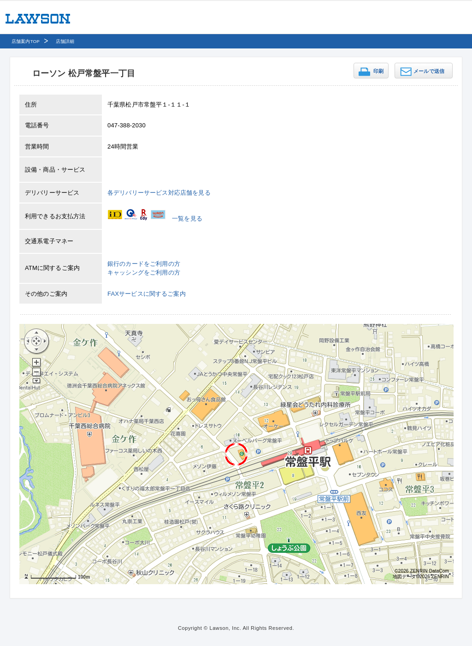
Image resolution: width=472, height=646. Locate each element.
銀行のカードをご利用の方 (143, 263)
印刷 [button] (378, 71)
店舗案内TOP (26, 41)
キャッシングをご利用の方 (143, 272)
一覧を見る (187, 218)
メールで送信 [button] (428, 71)
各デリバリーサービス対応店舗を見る (159, 192)
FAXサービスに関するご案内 (146, 293)
